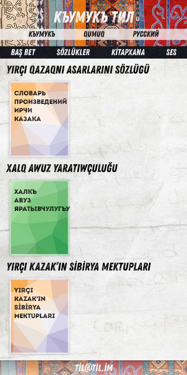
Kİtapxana (128, 52)
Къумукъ (41, 34)
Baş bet (23, 52)
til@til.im (93, 368)
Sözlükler (73, 52)
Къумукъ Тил (93, 17)
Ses (171, 52)
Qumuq (93, 34)
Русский (146, 34)
